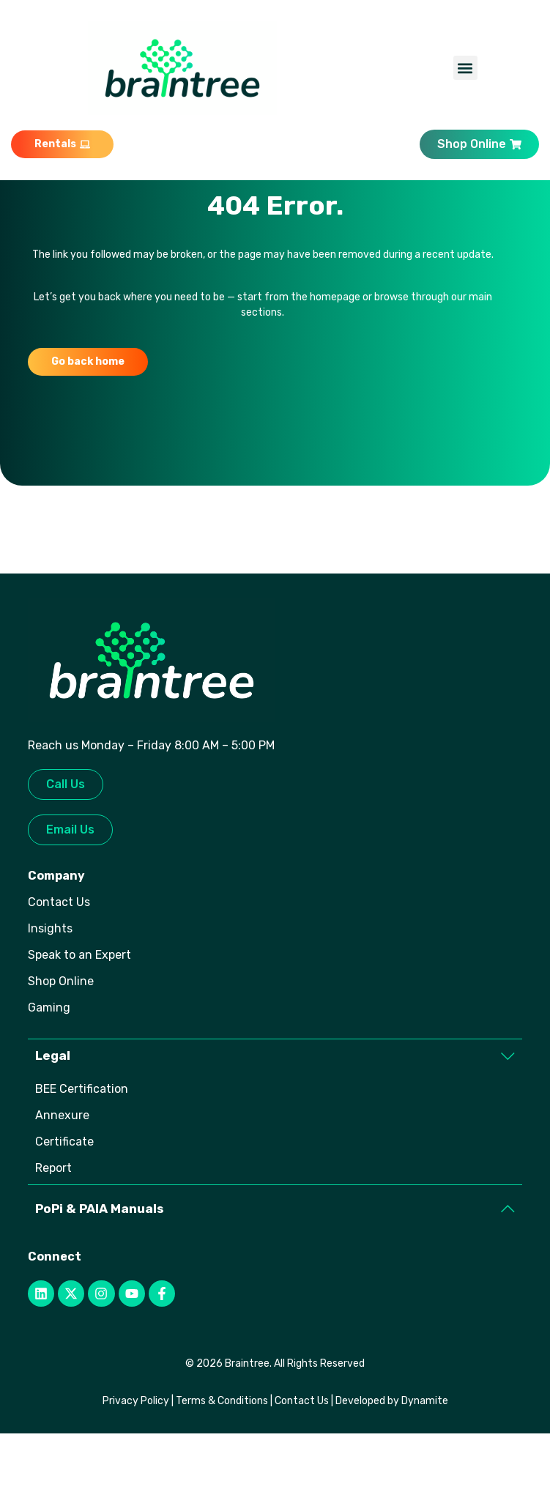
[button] (465, 68)
